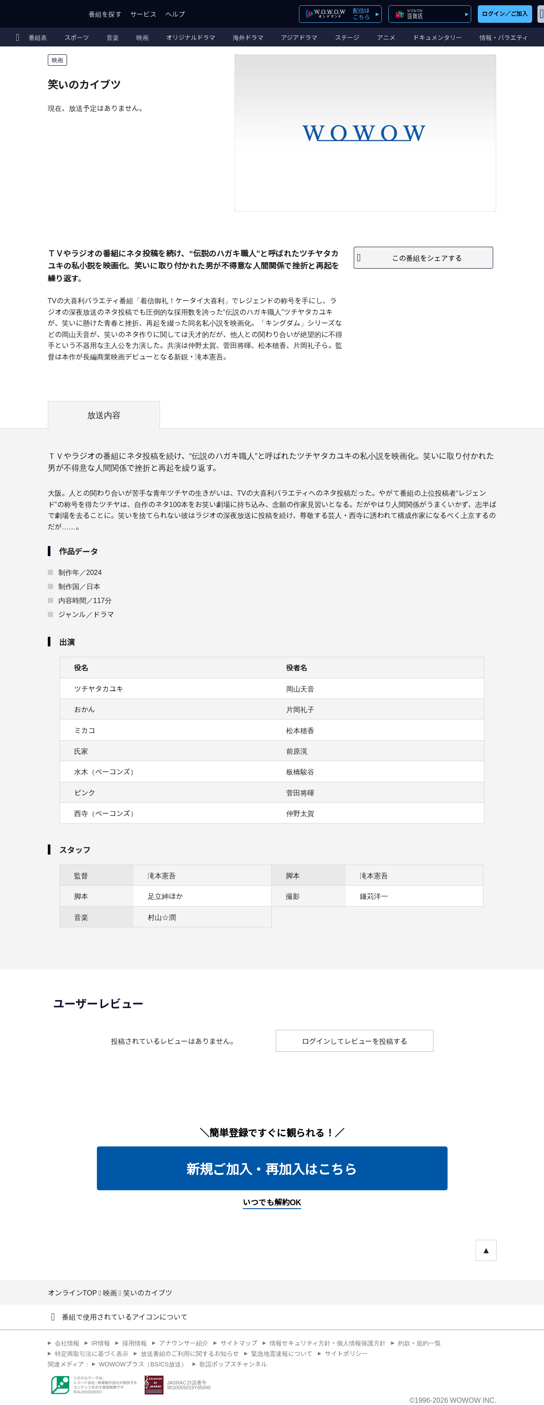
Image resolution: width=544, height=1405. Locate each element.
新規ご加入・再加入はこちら (272, 1168)
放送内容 (104, 414)
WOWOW (39, 14)
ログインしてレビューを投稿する (354, 1041)
